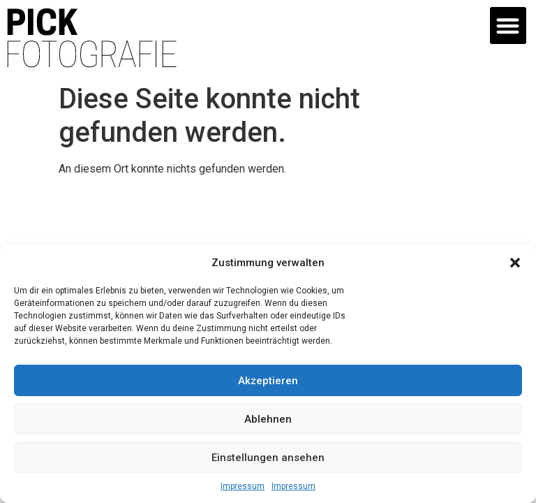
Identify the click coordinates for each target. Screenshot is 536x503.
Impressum (243, 486)
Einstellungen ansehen (268, 457)
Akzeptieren (268, 380)
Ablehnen (268, 419)
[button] (515, 263)
